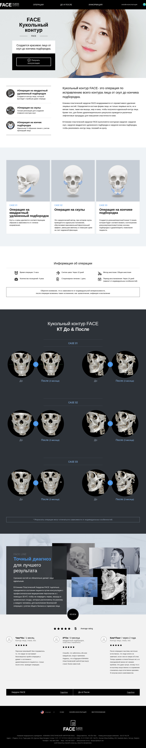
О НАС (62, 712)
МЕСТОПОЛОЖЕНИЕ (98, 712)
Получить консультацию (34, 61)
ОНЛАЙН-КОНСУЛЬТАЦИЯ (129, 4)
